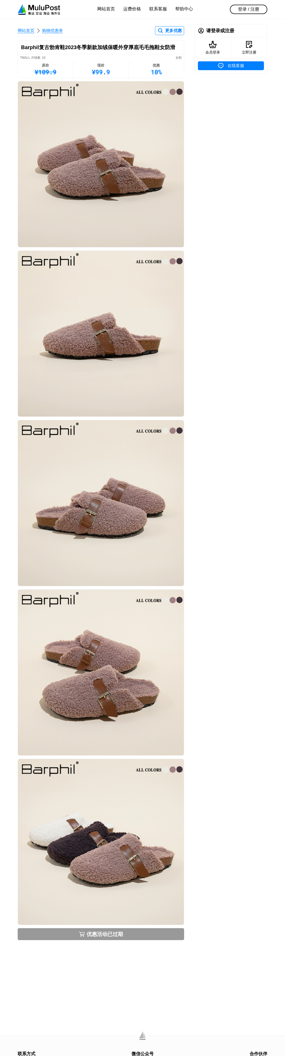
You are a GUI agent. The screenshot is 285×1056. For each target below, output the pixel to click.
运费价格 (132, 8)
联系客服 (158, 8)
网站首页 (106, 8)
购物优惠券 (52, 30)
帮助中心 (184, 8)
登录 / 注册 (248, 9)
